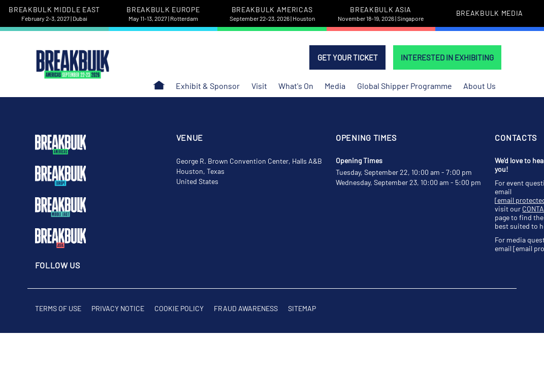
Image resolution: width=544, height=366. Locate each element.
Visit (259, 85)
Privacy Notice (117, 308)
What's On (295, 85)
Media (335, 85)
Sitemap (302, 308)
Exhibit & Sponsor (208, 85)
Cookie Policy (179, 308)
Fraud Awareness (246, 308)
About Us (479, 85)
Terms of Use (58, 308)
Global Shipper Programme (404, 85)
